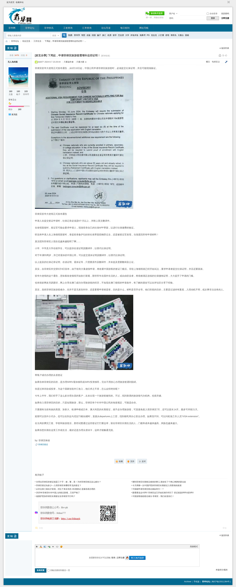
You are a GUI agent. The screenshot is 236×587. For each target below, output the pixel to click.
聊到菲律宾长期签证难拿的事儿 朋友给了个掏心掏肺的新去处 (159, 482)
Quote (53, 546)
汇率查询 (86, 28)
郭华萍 (77, 35)
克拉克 (154, 35)
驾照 (83, 35)
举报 (224, 528)
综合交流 (26, 41)
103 (26, 91)
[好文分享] (41, 55)
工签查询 (67, 28)
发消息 (14, 114)
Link (49, 546)
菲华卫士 (12, 100)
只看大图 (80, 62)
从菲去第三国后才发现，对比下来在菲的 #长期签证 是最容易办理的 (65, 489)
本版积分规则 (221, 570)
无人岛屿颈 (13, 62)
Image (45, 546)
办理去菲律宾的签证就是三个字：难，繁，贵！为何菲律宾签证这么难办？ (68, 482)
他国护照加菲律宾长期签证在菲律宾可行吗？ (55, 496)
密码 (171, 18)
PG (148, 35)
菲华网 (12, 28)
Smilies (61, 546)
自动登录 (212, 13)
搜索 (54, 35)
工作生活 (37, 41)
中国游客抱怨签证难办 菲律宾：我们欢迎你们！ (153, 496)
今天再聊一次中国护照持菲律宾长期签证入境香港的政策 (157, 485)
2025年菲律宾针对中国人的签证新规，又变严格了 (58, 493)
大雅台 (181, 35)
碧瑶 (167, 35)
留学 (115, 35)
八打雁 (161, 35)
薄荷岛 (174, 35)
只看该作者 (69, 62)
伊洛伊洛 (134, 35)
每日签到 (124, 28)
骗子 (99, 35)
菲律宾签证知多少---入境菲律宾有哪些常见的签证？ (58, 485)
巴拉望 (121, 35)
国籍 (187, 35)
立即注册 (225, 18)
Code (57, 546)
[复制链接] (105, 56)
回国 (94, 35)
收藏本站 (20, 2)
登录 (113, 558)
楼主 (208, 62)
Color (40, 546)
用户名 (172, 13)
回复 (41, 528)
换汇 (104, 35)
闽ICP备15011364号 (221, 581)
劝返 (88, 35)
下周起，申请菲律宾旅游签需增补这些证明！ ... (65, 41)
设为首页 (10, 2)
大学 (127, 35)
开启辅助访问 (225, 2)
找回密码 (225, 13)
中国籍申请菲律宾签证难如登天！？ (148, 489)
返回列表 (225, 48)
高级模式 (194, 546)
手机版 (196, 581)
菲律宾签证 (43, 444)
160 (10, 91)
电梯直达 (216, 62)
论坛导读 (105, 28)
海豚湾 (143, 35)
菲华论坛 (29, 28)
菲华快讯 (48, 28)
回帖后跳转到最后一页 (58, 570)
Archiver (187, 581)
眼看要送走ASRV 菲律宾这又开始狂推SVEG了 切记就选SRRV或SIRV (163, 493)
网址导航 (143, 28)
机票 (109, 35)
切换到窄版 (228, 2)
